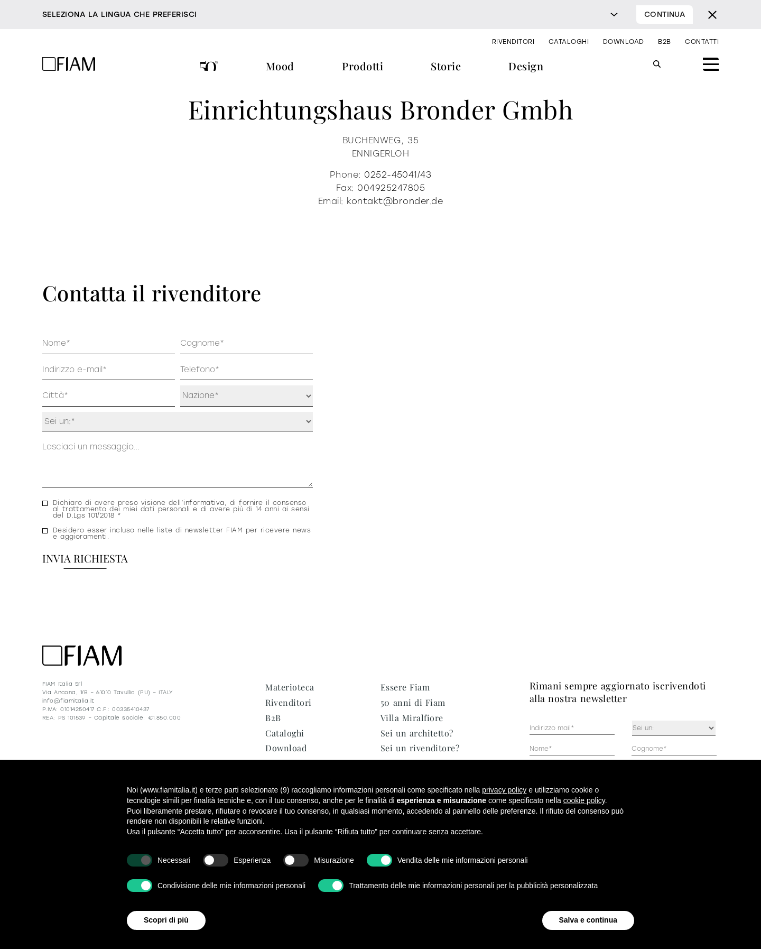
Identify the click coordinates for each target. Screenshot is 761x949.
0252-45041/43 (397, 175)
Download (623, 41)
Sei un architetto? (416, 733)
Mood (280, 66)
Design (525, 66)
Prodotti (362, 66)
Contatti (702, 41)
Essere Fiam (405, 687)
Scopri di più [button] (166, 920)
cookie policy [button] (584, 800)
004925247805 (391, 188)
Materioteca (289, 687)
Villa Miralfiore (411, 717)
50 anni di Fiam (209, 67)
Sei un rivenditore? (419, 747)
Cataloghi (569, 41)
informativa (203, 502)
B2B (664, 41)
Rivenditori (513, 41)
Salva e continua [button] (588, 920)
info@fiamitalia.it (68, 700)
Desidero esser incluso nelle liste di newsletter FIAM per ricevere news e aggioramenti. (182, 533)
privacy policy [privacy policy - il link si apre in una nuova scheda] (504, 790)
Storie (446, 66)
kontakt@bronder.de (395, 201)
